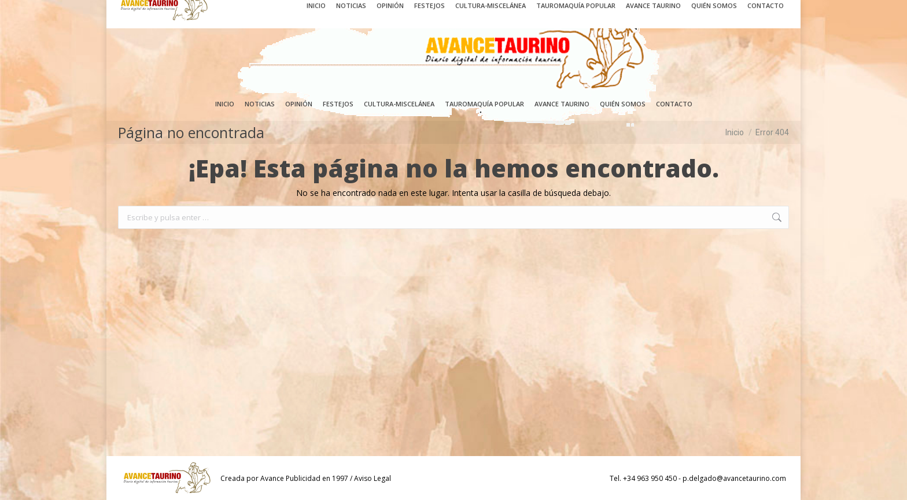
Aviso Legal (372, 478)
